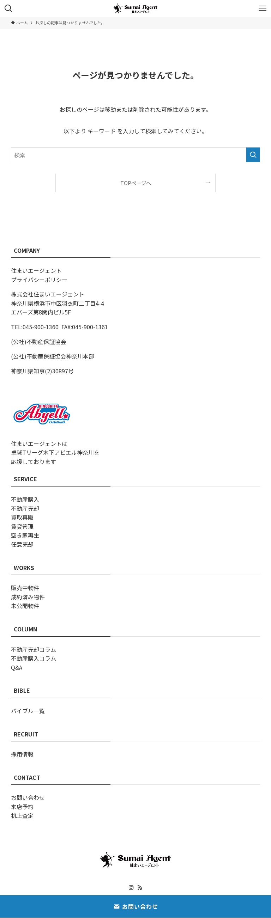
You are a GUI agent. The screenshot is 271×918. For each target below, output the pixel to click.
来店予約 (22, 806)
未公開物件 (25, 605)
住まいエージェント (36, 270)
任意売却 (22, 544)
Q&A (16, 667)
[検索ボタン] (8, 8)
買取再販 (22, 517)
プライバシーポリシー (39, 279)
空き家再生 (25, 535)
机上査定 (22, 815)
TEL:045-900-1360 (35, 327)
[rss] (140, 888)
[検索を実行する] (253, 154)
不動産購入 (25, 499)
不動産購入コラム (33, 658)
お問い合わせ (28, 797)
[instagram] (131, 888)
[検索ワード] (135, 154)
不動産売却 (25, 508)
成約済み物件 (28, 597)
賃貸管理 (22, 526)
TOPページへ (135, 182)
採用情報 (22, 754)
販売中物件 (25, 587)
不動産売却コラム (33, 649)
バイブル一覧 (28, 710)
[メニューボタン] (262, 8)
